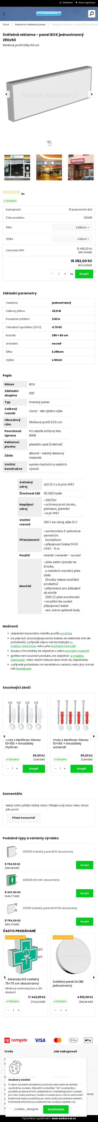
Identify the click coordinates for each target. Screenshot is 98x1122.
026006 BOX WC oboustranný (41, 880)
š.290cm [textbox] (81, 227)
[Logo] (49, 13)
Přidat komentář (23, 818)
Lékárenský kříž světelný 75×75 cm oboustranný (22, 981)
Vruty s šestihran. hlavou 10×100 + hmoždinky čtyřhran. (23, 743)
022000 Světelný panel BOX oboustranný (48, 851)
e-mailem (76, 656)
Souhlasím (56, 1109)
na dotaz (66, 633)
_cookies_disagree (25, 1109)
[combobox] (72, 227)
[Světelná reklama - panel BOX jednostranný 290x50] (49, 94)
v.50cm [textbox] (82, 239)
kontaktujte (23, 668)
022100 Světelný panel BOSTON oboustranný (50, 908)
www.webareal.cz (64, 1118)
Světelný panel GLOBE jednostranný (68, 984)
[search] (91, 13)
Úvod (6, 24)
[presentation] (6, 94)
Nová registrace (87, 2)
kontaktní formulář (63, 646)
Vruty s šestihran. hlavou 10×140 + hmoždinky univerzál (70, 743)
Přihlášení (68, 2)
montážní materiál (76, 651)
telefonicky (29, 646)
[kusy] (59, 274)
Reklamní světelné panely (30, 24)
